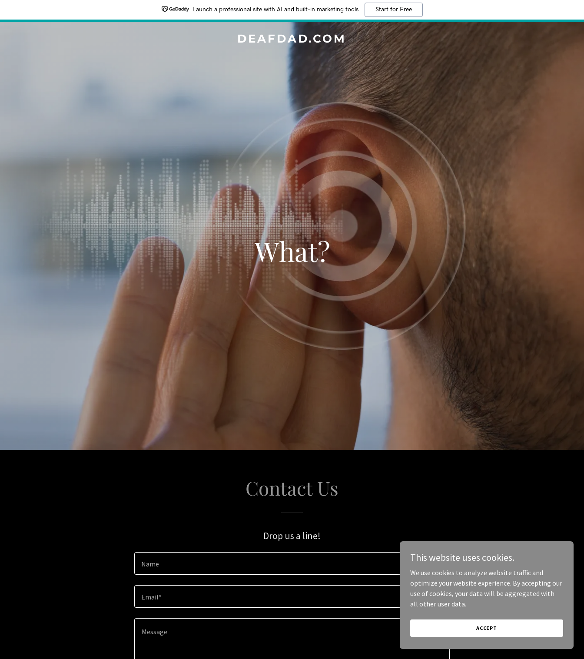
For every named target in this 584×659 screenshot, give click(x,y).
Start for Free (393, 10)
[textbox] (291, 563)
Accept (486, 628)
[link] (292, 40)
